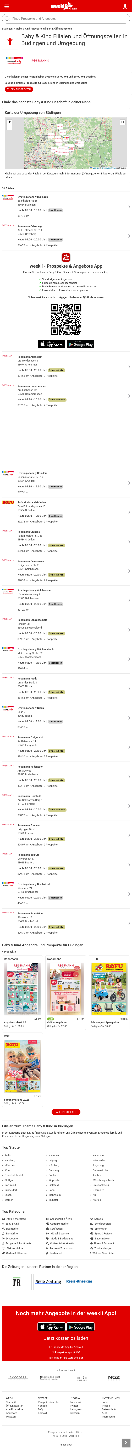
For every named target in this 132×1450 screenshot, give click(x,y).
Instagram (75, 1409)
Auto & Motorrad (14, 1218)
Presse (106, 1405)
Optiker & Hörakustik (60, 1243)
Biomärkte (10, 1233)
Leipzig (51, 1160)
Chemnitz (97, 1190)
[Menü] (6, 6)
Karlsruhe (97, 1155)
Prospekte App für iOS (66, 1352)
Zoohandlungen (101, 1248)
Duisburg (52, 1170)
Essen (7, 1194)
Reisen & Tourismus (59, 1248)
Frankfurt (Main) (12, 1175)
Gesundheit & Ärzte (59, 1218)
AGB (104, 1413)
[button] (122, 122)
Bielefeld (52, 1185)
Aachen (95, 1175)
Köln (6, 1170)
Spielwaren (98, 1228)
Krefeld (95, 1199)
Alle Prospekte (66, 1112)
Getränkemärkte (57, 1223)
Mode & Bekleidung (59, 1238)
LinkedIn (75, 1413)
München (8, 1165)
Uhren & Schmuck (102, 1243)
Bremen (7, 1199)
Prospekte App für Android (66, 1347)
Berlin (75, 8)
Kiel (93, 1194)
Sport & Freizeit (101, 1233)
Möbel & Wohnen (58, 1233)
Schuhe (96, 1218)
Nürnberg (52, 1165)
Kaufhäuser (54, 1228)
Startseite (11, 1402)
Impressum (108, 1416)
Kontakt (42, 1413)
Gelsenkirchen (99, 1170)
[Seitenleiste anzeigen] (126, 1443)
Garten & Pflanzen (14, 1253)
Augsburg (97, 1165)
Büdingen (7, 28)
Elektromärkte (12, 1248)
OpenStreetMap (109, 168)
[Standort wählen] (125, 6)
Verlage (42, 1405)
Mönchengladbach (102, 1180)
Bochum (52, 1175)
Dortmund (9, 1185)
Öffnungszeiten (14, 1405)
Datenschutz (109, 1409)
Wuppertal (53, 1180)
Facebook (75, 1402)
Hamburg (8, 1160)
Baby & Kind (10, 1223)
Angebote (11, 1413)
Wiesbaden (97, 1160)
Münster (52, 1199)
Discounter (10, 1238)
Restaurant (54, 1253)
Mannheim (53, 1194)
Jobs (105, 1402)
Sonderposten (100, 1223)
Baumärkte (10, 1228)
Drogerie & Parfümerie (16, 1243)
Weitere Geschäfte (102, 1253)
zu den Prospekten (19, 89)
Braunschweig (99, 1185)
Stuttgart (8, 1180)
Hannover (53, 1155)
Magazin (11, 1416)
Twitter (74, 1405)
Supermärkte (99, 1238)
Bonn (50, 1190)
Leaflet (94, 168)
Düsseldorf (9, 1190)
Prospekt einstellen (49, 1402)
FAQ (40, 1409)
